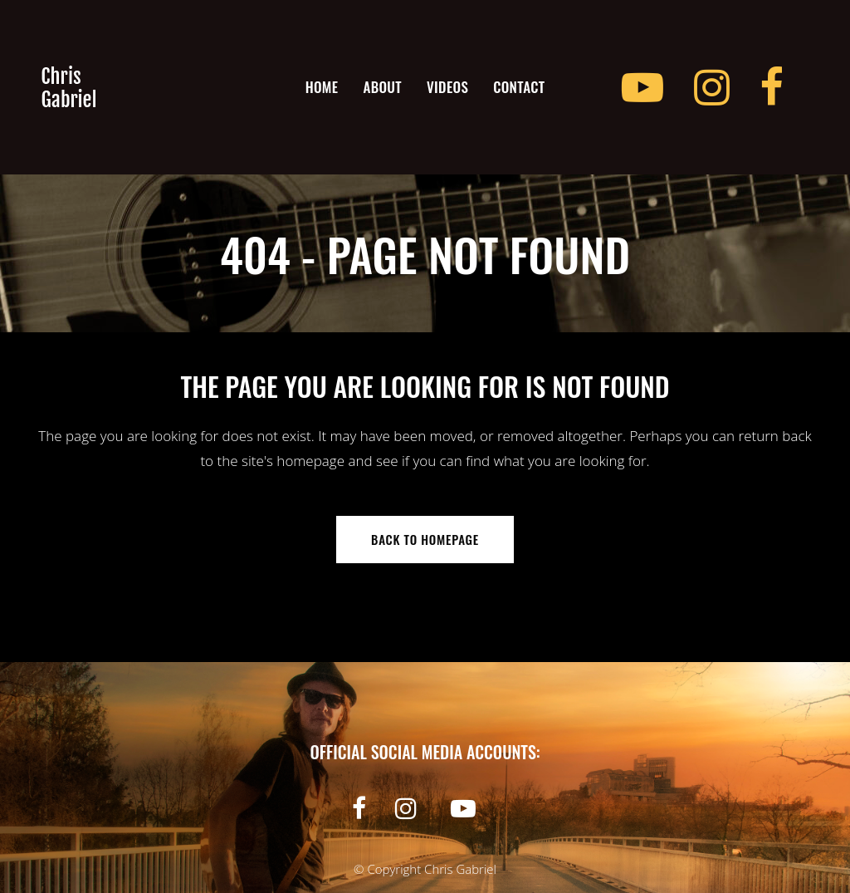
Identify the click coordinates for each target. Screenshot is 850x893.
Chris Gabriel (460, 869)
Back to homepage (425, 539)
